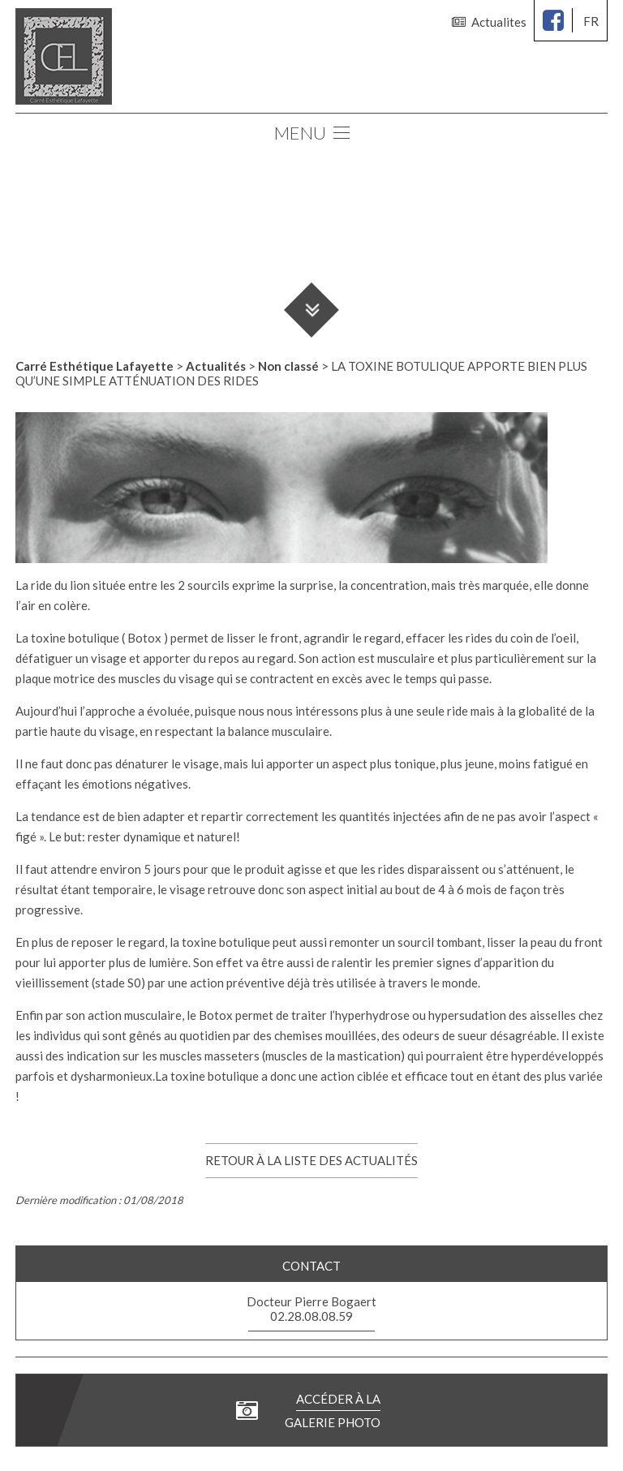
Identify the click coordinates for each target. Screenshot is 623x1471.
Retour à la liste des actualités (311, 1160)
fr (591, 21)
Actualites (489, 22)
